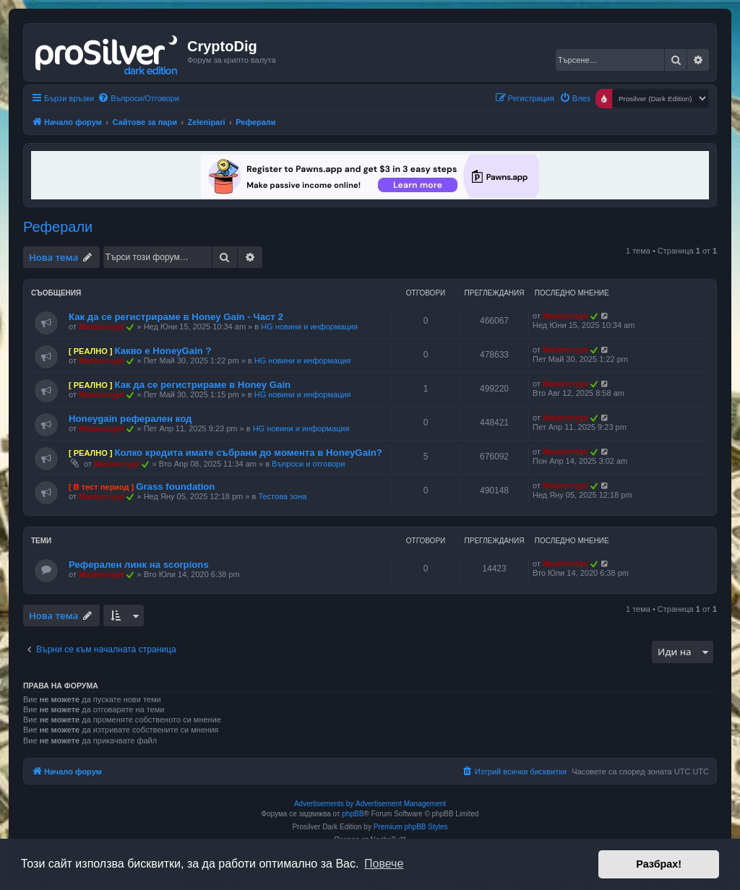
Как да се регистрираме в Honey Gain (202, 384)
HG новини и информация (309, 326)
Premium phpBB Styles (411, 827)
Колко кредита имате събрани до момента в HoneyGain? (248, 452)
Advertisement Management (401, 804)
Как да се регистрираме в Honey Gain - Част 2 (176, 316)
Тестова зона (282, 496)
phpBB (352, 814)
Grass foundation (175, 486)
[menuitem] (138, 98)
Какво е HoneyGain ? (162, 350)
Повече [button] (383, 863)
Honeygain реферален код (130, 418)
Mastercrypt (101, 326)
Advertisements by (323, 804)
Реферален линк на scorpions (139, 564)
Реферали (57, 227)
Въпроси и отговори (308, 463)
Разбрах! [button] (658, 864)
